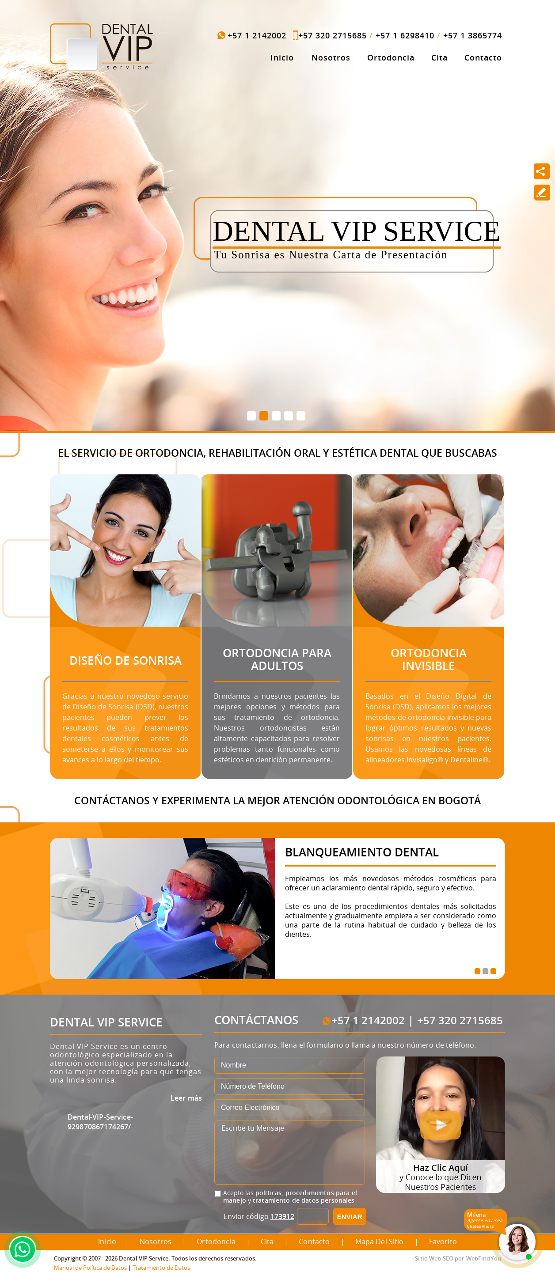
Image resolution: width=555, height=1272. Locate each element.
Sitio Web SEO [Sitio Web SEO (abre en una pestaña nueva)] (434, 1258)
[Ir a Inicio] (101, 47)
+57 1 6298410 (405, 35)
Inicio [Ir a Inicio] (282, 57)
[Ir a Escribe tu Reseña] (542, 192)
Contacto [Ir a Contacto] (483, 57)
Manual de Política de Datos (90, 1268)
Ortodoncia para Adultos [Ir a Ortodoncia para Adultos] (277, 659)
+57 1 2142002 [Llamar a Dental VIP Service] (257, 35)
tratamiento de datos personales (304, 1200)
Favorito (443, 1241)
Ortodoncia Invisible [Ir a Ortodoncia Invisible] (429, 659)
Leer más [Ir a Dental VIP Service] (186, 1098)
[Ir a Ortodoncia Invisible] (419, 540)
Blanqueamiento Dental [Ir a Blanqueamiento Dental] (362, 852)
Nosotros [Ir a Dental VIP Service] (331, 57)
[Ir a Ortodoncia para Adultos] (267, 540)
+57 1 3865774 (472, 35)
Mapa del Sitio (379, 1241)
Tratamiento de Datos (161, 1268)
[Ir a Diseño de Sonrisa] (116, 540)
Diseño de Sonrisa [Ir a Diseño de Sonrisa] (125, 660)
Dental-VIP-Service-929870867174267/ (100, 1122)
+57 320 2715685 (332, 35)
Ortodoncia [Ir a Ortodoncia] (390, 57)
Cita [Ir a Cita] (439, 57)
